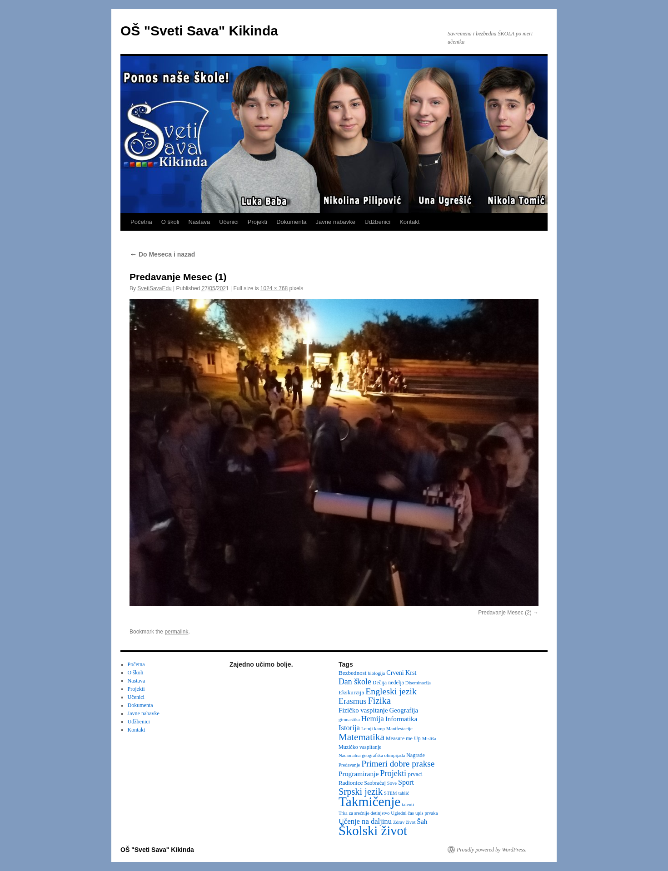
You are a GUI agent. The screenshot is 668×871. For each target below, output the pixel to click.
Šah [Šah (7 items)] (422, 821)
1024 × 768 (274, 288)
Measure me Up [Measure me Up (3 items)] (403, 738)
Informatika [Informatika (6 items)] (401, 719)
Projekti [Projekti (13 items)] (393, 773)
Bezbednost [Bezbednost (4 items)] (352, 672)
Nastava (199, 221)
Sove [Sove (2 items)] (392, 783)
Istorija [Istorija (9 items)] (349, 727)
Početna (141, 221)
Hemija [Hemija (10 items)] (372, 718)
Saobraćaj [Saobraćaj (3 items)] (374, 783)
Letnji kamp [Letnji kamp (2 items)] (373, 728)
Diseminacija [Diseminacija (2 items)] (418, 682)
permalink (176, 632)
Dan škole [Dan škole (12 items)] (355, 681)
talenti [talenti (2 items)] (408, 804)
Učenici (229, 221)
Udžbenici (377, 221)
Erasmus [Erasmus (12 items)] (352, 701)
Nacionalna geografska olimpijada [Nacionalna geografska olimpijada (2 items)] (372, 755)
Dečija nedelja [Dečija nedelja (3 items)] (388, 682)
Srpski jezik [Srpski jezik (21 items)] (361, 792)
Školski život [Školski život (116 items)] (373, 830)
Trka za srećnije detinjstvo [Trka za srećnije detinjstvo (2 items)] (364, 813)
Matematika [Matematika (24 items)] (361, 737)
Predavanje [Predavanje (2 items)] (349, 764)
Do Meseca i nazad (162, 254)
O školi (170, 221)
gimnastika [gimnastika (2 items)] (349, 719)
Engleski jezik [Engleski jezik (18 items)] (391, 691)
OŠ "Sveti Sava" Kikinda (199, 30)
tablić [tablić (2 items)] (404, 793)
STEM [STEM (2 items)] (390, 793)
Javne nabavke (335, 221)
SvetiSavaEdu (154, 288)
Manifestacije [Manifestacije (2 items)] (399, 728)
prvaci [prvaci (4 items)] (415, 774)
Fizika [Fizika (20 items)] (379, 701)
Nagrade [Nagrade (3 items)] (415, 755)
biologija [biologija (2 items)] (376, 673)
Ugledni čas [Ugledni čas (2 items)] (402, 813)
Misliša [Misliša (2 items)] (429, 738)
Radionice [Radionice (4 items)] (351, 782)
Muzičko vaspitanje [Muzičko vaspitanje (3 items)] (360, 747)
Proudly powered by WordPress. (492, 849)
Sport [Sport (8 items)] (406, 782)
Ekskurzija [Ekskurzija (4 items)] (351, 692)
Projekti (257, 221)
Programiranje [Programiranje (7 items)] (359, 773)
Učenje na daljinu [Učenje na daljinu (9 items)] (365, 821)
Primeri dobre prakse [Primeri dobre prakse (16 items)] (397, 763)
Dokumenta (291, 221)
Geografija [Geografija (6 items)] (404, 710)
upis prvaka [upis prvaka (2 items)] (426, 813)
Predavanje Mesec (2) (504, 612)
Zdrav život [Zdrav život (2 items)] (404, 822)
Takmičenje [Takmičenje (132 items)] (369, 801)
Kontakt (409, 221)
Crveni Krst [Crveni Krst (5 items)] (401, 672)
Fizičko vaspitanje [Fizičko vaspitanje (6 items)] (363, 710)
